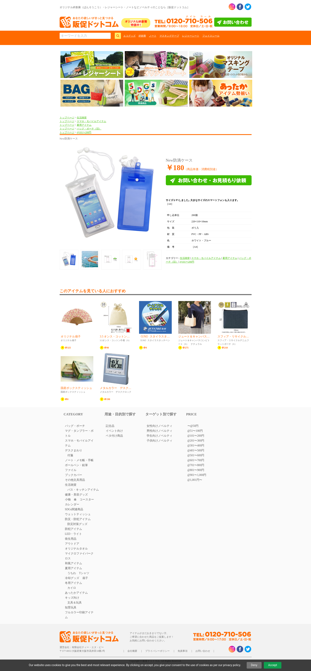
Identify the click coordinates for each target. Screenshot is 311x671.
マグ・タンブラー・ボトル (79, 433)
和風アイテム (73, 563)
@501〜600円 (195, 455)
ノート (152, 35)
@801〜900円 (195, 470)
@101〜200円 (84, 132)
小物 (68, 499)
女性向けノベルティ (159, 425)
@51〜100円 (195, 430)
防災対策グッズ (77, 524)
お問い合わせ (202, 651)
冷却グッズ (72, 578)
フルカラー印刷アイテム (79, 615)
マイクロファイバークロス (79, 556)
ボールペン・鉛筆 (76, 465)
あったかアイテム (76, 592)
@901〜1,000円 (196, 475)
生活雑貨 (82, 117)
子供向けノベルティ (159, 440)
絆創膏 (142, 35)
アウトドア (72, 543)
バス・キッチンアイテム (83, 489)
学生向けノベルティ (159, 435)
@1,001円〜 (194, 479)
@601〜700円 (195, 460)
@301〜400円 (195, 445)
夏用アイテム (84, 125)
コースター (87, 499)
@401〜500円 (195, 450)
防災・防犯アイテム (78, 519)
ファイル (70, 470)
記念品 (110, 425)
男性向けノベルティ (159, 430)
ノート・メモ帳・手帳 (79, 460)
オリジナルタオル (76, 548)
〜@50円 (193, 425)
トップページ (67, 117)
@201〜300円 (195, 440)
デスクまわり (73, 450)
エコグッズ (129, 35)
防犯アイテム (73, 529)
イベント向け (114, 430)
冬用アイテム (73, 582)
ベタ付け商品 (114, 435)
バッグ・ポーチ (75, 425)
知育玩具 (70, 607)
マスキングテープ (169, 35)
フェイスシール (211, 35)
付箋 (70, 455)
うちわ (71, 573)
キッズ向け (72, 597)
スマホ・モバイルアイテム (91, 121)
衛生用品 (70, 538)
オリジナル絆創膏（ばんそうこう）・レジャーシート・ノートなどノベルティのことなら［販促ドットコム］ (125, 7)
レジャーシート (190, 35)
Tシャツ (84, 573)
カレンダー (72, 504)
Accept (272, 665)
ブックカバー (73, 475)
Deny (254, 665)
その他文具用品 (75, 479)
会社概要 (132, 651)
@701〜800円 (195, 465)
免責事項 (182, 651)
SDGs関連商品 (74, 509)
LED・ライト (73, 533)
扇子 (85, 578)
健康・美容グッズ (76, 494)
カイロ (71, 587)
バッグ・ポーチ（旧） (89, 128)
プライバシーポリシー (157, 651)
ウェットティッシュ (78, 514)
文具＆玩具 (74, 602)
